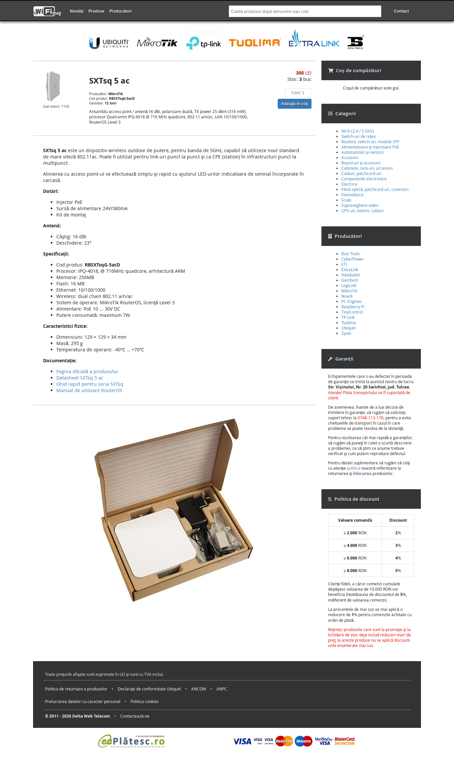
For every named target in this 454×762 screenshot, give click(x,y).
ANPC (221, 688)
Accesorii (349, 157)
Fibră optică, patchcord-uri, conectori (375, 189)
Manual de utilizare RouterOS (89, 390)
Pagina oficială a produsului (87, 371)
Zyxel (346, 333)
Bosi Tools (350, 253)
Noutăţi (77, 11)
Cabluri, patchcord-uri (361, 173)
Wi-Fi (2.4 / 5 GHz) (357, 131)
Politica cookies (145, 701)
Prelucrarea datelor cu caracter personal (82, 701)
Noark (347, 296)
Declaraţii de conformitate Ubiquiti (149, 688)
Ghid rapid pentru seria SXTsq (89, 384)
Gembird (349, 280)
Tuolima (348, 322)
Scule (346, 200)
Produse (96, 11)
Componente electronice (364, 178)
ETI (344, 264)
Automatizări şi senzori (362, 152)
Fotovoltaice (352, 194)
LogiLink (348, 285)
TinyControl (352, 312)
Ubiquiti (348, 327)
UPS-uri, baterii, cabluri (362, 210)
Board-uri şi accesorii (360, 162)
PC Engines (351, 301)
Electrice (349, 184)
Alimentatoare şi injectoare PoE (370, 146)
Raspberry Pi (353, 306)
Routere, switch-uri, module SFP (370, 141)
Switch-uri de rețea (358, 136)
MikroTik (349, 290)
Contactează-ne (134, 716)
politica (353, 468)
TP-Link (348, 317)
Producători (120, 11)
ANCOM (198, 688)
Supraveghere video (359, 205)
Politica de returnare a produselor (76, 688)
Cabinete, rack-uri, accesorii (367, 168)
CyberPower (352, 259)
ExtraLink (349, 269)
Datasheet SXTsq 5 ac (79, 378)
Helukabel (350, 274)
